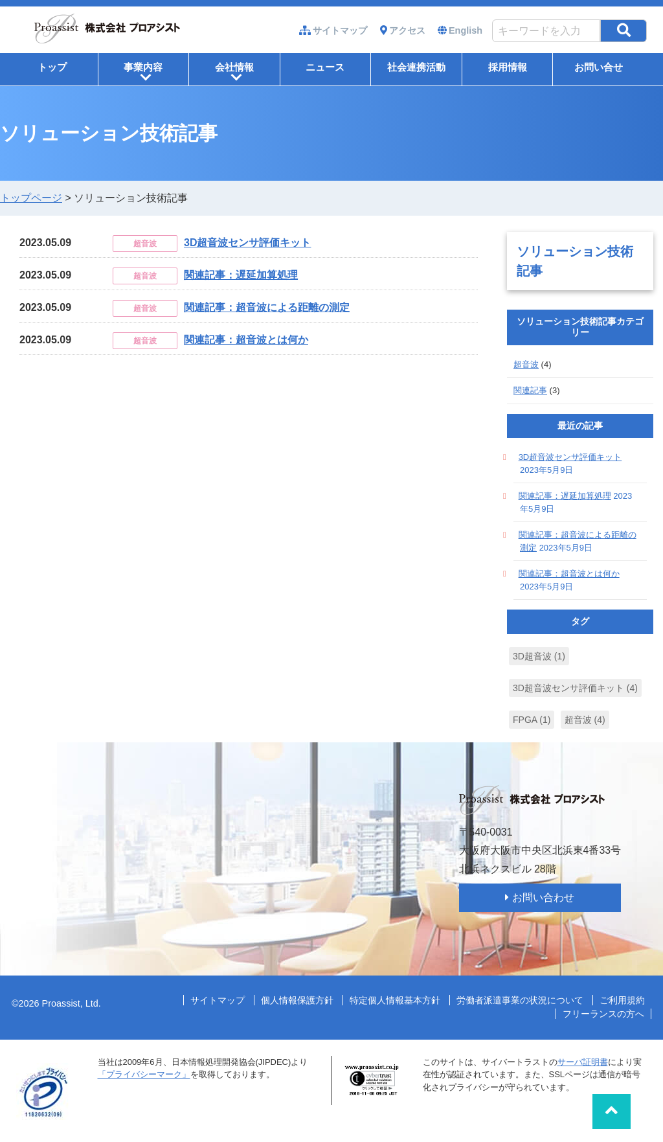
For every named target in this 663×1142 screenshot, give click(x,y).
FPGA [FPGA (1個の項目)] (531, 719)
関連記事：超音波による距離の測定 (267, 307)
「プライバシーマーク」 (144, 1074)
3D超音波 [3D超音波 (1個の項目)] (539, 656)
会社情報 (234, 72)
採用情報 (507, 67)
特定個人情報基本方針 (395, 1000)
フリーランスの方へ (603, 1014)
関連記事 (530, 390)
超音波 (526, 364)
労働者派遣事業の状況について (519, 1000)
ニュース (325, 67)
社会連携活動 (416, 67)
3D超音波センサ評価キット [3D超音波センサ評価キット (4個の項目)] (575, 688)
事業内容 (143, 72)
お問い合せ (598, 67)
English (465, 30)
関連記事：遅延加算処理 (241, 274)
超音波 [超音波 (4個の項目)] (585, 719)
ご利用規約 (622, 1000)
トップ (52, 67)
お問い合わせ (543, 897)
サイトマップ (340, 30)
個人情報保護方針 (297, 1000)
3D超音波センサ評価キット (247, 242)
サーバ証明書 (582, 1062)
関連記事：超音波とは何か (246, 339)
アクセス (407, 30)
